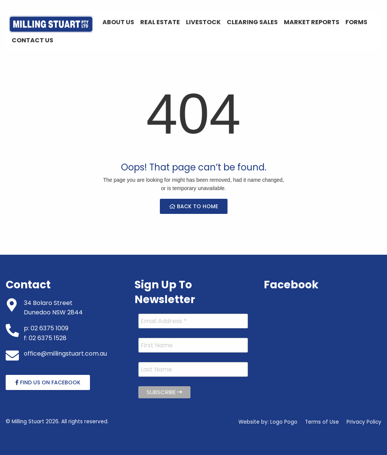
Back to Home (193, 206)
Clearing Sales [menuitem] (252, 22)
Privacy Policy (364, 422)
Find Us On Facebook (47, 382)
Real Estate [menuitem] (160, 22)
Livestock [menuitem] (203, 22)
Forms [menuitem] (356, 22)
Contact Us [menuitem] (32, 40)
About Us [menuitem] (118, 22)
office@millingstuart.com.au (65, 353)
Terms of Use (322, 422)
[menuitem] (51, 24)
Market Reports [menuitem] (311, 22)
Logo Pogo (283, 422)
